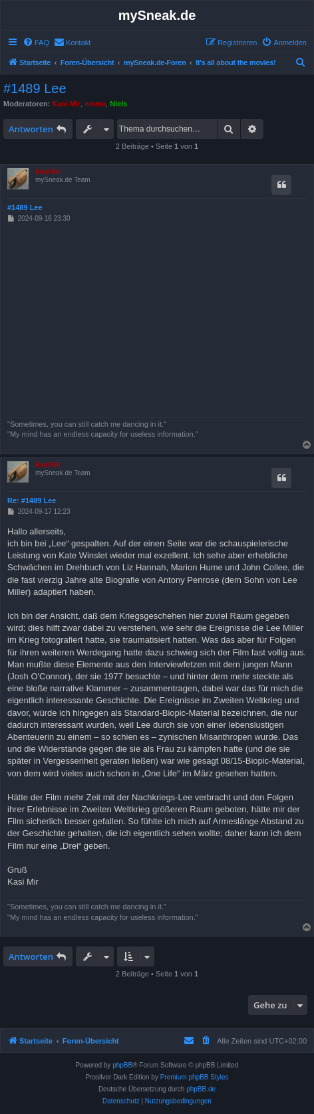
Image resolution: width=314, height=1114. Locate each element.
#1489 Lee (35, 88)
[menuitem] (36, 43)
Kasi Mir (66, 104)
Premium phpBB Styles (194, 1077)
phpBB (122, 1065)
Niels (118, 104)
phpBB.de (201, 1089)
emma (95, 104)
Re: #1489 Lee (31, 500)
